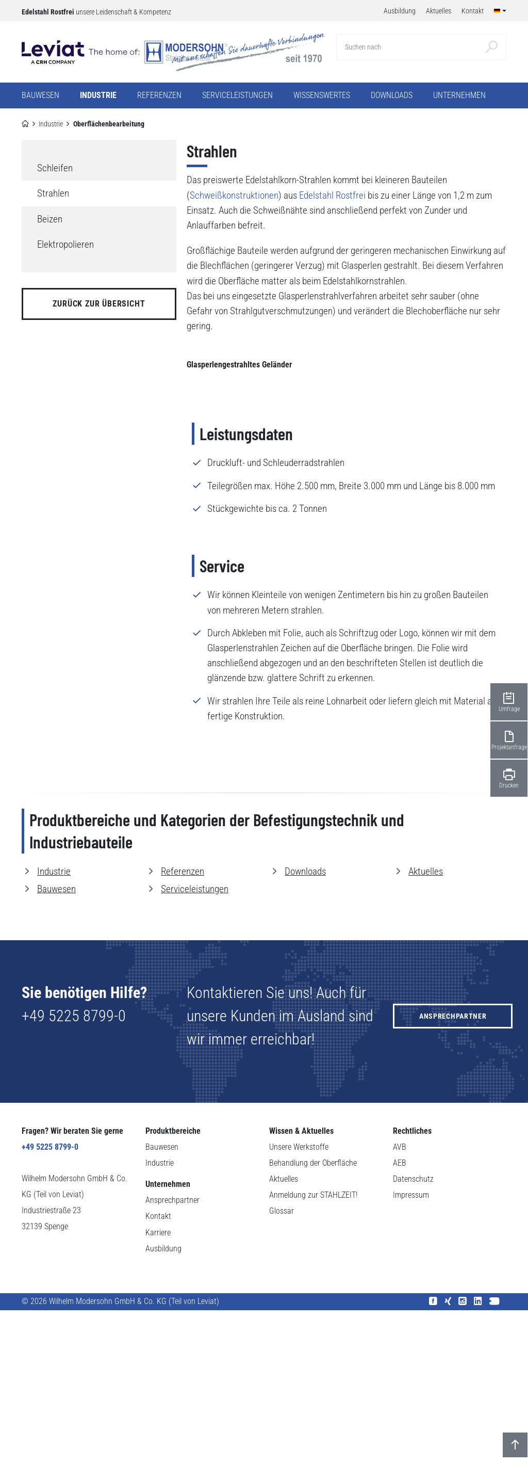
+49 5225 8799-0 (74, 1185)
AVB (399, 1316)
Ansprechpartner (453, 1185)
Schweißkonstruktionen (234, 195)
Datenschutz (413, 1349)
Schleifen (55, 168)
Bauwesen (56, 1058)
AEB (399, 1332)
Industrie (51, 124)
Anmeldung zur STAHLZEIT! (313, 1365)
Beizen (49, 219)
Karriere (158, 1402)
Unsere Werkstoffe (298, 1316)
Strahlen (53, 193)
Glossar (281, 1381)
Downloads (391, 95)
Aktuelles (425, 1041)
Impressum (411, 1365)
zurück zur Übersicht (99, 304)
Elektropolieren (65, 244)
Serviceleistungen (194, 1058)
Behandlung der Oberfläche (313, 1332)
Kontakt (158, 1386)
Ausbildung (163, 1418)
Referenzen (159, 95)
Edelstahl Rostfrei (332, 195)
